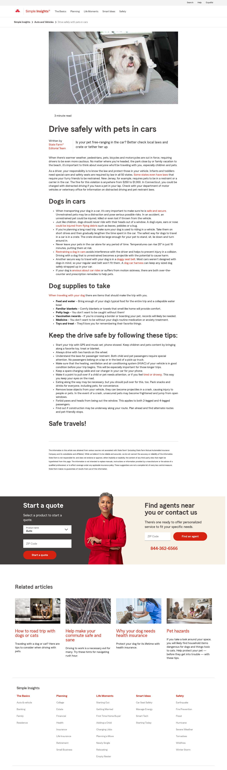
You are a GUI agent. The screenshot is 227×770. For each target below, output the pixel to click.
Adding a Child (104, 723)
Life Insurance (63, 736)
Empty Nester (103, 756)
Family (20, 716)
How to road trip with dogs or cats (35, 633)
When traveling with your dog (67, 295)
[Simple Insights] (38, 12)
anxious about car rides (86, 270)
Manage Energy (144, 709)
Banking (21, 709)
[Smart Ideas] (108, 12)
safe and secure (156, 210)
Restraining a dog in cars (70, 251)
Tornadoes (181, 736)
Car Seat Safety (144, 702)
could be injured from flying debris (76, 225)
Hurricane (181, 723)
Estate (59, 709)
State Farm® (57, 146)
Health (59, 723)
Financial (61, 716)
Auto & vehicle (24, 702)
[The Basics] (60, 12)
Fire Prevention (184, 709)
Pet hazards (178, 631)
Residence (22, 723)
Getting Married (104, 709)
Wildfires (181, 743)
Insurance (61, 729)
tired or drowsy (152, 374)
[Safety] (122, 12)
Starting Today (143, 723)
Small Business (64, 750)
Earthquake (182, 702)
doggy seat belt (126, 259)
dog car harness (133, 263)
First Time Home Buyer (108, 716)
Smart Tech (142, 716)
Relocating (101, 750)
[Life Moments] (91, 12)
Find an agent (190, 536)
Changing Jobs (104, 729)
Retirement (62, 743)
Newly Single (103, 743)
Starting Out (102, 702)
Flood (179, 716)
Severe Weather (184, 729)
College (60, 702)
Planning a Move (105, 736)
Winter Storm (183, 750)
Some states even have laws (151, 174)
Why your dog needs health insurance (135, 633)
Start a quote (40, 555)
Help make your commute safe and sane (83, 635)
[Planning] (75, 12)
